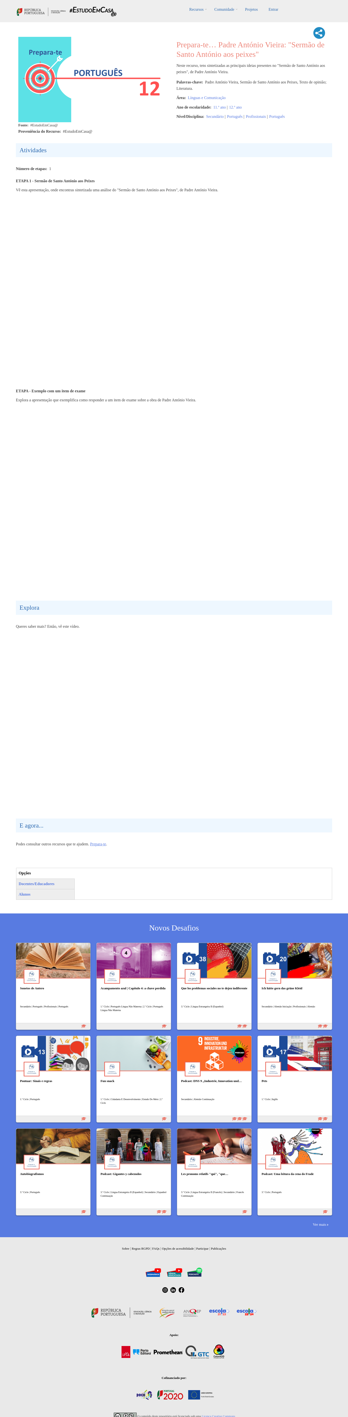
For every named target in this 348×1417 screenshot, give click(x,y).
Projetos (251, 9)
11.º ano (219, 107)
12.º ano (235, 107)
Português (235, 116)
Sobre (125, 1248)
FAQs (156, 1248)
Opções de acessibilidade (178, 1248)
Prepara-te (98, 844)
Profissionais (256, 116)
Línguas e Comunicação (207, 98)
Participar (202, 1248)
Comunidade (224, 9)
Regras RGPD (141, 1248)
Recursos (196, 9)
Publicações (218, 1248)
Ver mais (319, 1224)
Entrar (273, 9)
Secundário (215, 116)
